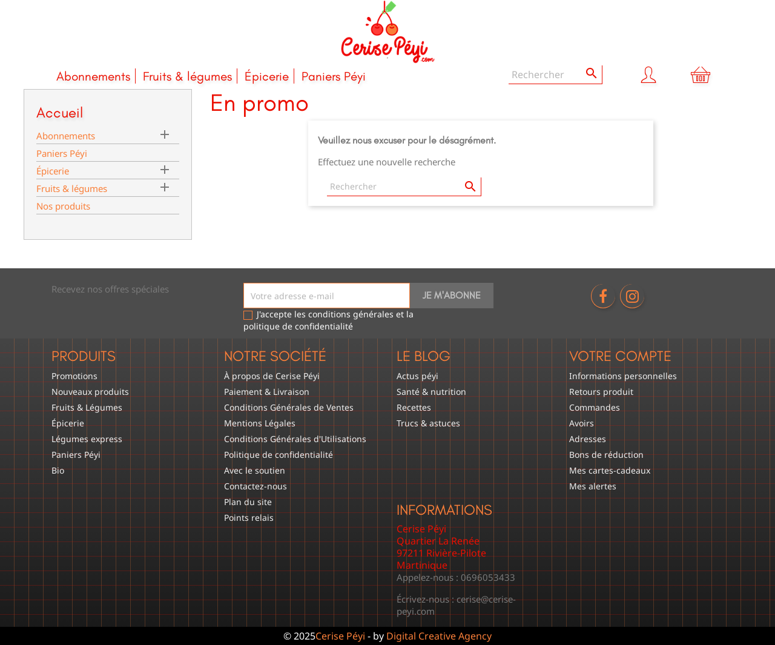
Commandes (594, 407)
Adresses (587, 439)
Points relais (249, 517)
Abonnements (93, 76)
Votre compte (620, 356)
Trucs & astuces (428, 423)
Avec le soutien (254, 470)
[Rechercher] (555, 74)
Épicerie (267, 76)
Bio (57, 470)
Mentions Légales (259, 423)
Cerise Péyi (340, 636)
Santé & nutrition (431, 391)
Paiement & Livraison (266, 391)
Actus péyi (417, 376)
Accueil (59, 112)
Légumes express (86, 439)
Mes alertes (592, 486)
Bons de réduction (606, 454)
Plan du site (248, 502)
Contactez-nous (255, 486)
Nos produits (63, 206)
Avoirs (581, 423)
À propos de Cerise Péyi (272, 376)
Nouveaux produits (90, 391)
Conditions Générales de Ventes (289, 407)
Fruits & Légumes (86, 407)
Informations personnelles (623, 376)
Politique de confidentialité (278, 454)
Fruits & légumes (187, 76)
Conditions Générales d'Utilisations (295, 439)
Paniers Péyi (334, 76)
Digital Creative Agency (439, 636)
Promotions (74, 376)
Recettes (414, 407)
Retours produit (601, 391)
